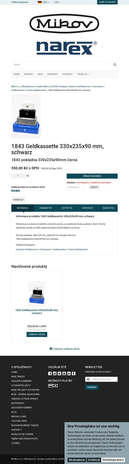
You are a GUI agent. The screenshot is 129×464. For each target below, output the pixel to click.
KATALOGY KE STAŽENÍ (22, 434)
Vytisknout (18, 199)
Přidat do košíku (92, 176)
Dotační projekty (21, 385)
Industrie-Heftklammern (79, 86)
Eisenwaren (98, 86)
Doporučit (87, 208)
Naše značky (18, 376)
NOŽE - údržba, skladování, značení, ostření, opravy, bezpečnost (25, 398)
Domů (17, 74)
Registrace (23, 2)
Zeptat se (67, 208)
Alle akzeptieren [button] (77, 460)
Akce (40, 74)
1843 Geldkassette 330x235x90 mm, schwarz (36, 312)
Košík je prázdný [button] (107, 2)
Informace (22, 208)
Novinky (28, 74)
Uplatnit (94, 187)
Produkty (52, 74)
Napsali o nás (18, 416)
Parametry (46, 208)
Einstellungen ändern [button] (113, 460)
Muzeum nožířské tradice (25, 425)
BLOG (14, 412)
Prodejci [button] (83, 74)
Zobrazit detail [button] (36, 334)
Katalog (63, 86)
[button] (43, 2)
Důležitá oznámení (21, 381)
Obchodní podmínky (21, 407)
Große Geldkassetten (36, 90)
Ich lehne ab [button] (94, 460)
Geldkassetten (18, 90)
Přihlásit (14, 2)
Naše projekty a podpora (25, 390)
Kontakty (67, 74)
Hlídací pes (108, 208)
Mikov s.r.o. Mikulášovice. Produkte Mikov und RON (34, 86)
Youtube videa (19, 421)
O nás (14, 372)
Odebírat (92, 387)
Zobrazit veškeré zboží (65, 348)
